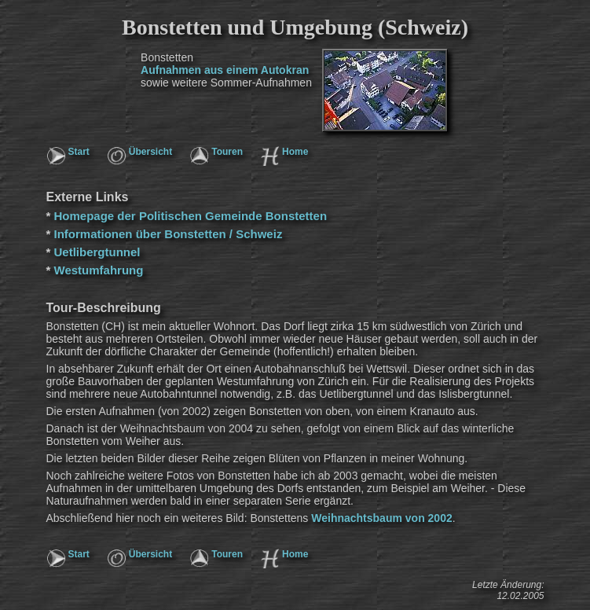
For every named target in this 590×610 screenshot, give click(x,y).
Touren (227, 151)
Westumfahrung (99, 270)
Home (295, 151)
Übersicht (150, 151)
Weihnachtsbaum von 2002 (381, 518)
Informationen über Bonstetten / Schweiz (168, 234)
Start (79, 151)
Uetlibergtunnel (97, 252)
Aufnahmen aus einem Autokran (225, 70)
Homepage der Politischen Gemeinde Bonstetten (191, 215)
